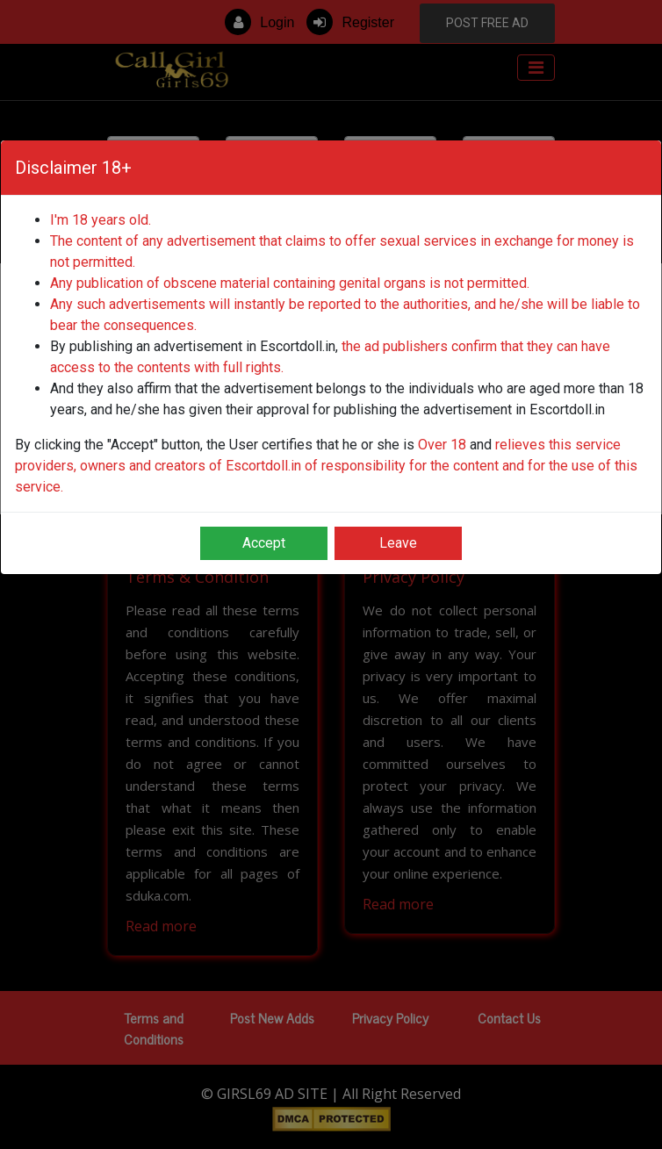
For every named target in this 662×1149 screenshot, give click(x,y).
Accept (263, 543)
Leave (398, 543)
